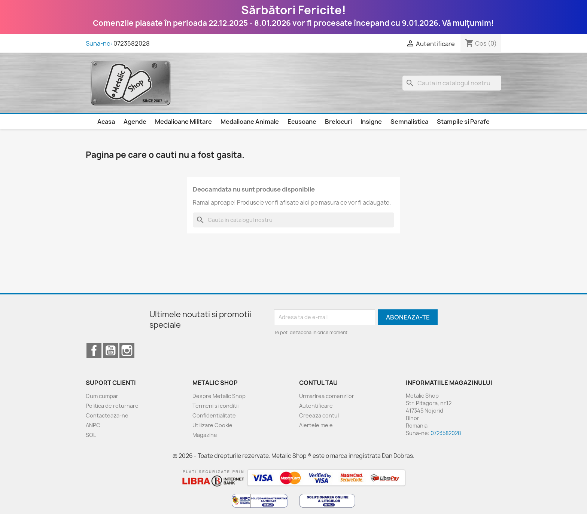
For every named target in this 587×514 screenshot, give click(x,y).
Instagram (126, 350)
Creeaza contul (319, 415)
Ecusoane (302, 121)
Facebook (93, 350)
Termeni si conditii (215, 405)
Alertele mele (316, 425)
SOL (91, 434)
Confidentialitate (214, 415)
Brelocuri (338, 121)
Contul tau (318, 383)
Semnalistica (409, 121)
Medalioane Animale (249, 121)
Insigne (371, 121)
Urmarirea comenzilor (326, 396)
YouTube (110, 350)
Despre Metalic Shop (219, 396)
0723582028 (131, 43)
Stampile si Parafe (463, 121)
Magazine (204, 434)
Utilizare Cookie (212, 425)
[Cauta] (451, 83)
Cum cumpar (102, 396)
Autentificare (316, 405)
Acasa (106, 121)
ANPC (93, 425)
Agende (135, 121)
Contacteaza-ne (107, 415)
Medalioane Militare (183, 121)
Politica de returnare (112, 405)
